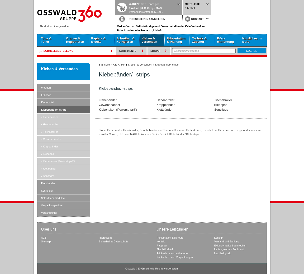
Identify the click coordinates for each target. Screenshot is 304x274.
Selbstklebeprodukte (53, 198)
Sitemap (46, 241)
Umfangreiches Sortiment (229, 249)
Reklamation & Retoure (170, 237)
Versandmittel (49, 212)
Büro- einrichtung (225, 40)
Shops (155, 50)
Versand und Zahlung (226, 241)
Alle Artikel (119, 64)
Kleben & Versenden (149, 40)
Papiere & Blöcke (98, 40)
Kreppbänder (50, 146)
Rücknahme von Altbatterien (173, 253)
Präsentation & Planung (176, 40)
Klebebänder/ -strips (53, 109)
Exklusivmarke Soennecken (230, 245)
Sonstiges (48, 176)
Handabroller (50, 124)
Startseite (76, 13)
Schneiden (47, 190)
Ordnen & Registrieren (75, 40)
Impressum (105, 237)
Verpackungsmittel (51, 205)
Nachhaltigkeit (222, 253)
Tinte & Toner (46, 40)
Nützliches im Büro (252, 40)
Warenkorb (137, 4)
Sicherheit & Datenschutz (113, 241)
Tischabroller (50, 131)
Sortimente (127, 50)
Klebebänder (50, 117)
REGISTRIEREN (138, 19)
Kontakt (161, 241)
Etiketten (46, 95)
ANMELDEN (157, 19)
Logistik (218, 237)
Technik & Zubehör (199, 40)
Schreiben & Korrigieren (125, 40)
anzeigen (154, 4)
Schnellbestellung (58, 50)
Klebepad (48, 153)
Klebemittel (47, 102)
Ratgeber (162, 245)
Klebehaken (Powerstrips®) (59, 161)
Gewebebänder (52, 139)
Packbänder (48, 183)
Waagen (46, 87)
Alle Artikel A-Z (165, 249)
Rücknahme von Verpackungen (175, 257)
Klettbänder (49, 168)
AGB (44, 237)
